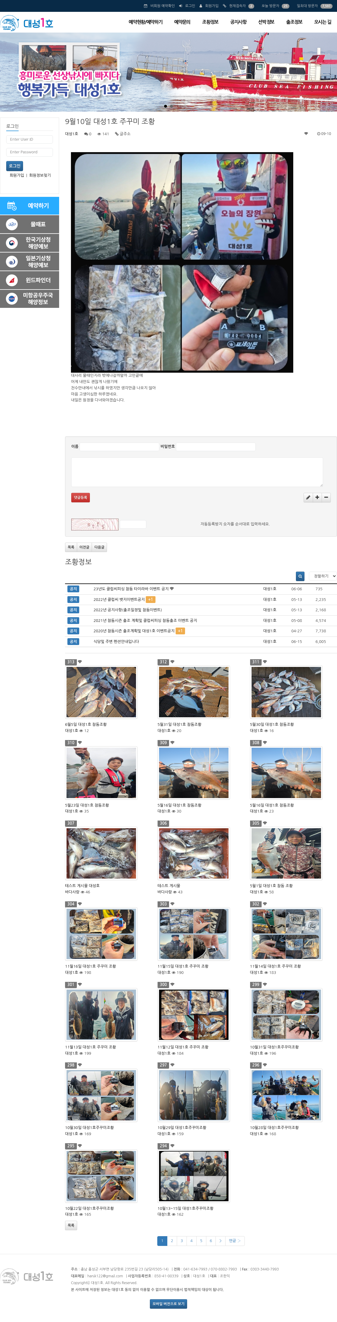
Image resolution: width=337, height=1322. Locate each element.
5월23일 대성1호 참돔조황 (87, 805)
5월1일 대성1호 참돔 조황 (271, 886)
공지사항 (238, 22)
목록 (71, 547)
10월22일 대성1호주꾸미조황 (89, 1208)
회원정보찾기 (40, 175)
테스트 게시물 (169, 886)
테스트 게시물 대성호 (82, 886)
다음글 (99, 547)
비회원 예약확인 (162, 6)
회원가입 (211, 6)
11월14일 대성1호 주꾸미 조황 (275, 966)
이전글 (85, 547)
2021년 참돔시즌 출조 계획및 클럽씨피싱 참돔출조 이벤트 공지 (145, 621)
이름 (74, 446)
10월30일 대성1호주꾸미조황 (89, 1128)
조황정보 (210, 22)
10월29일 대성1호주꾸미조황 (182, 1128)
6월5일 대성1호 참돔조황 (86, 724)
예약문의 (182, 22)
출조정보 (294, 22)
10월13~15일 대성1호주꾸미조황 (186, 1208)
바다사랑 (72, 892)
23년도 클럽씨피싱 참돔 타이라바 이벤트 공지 (130, 589)
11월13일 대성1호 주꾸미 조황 (90, 1047)
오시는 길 (322, 22)
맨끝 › (235, 1241)
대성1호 (71, 134)
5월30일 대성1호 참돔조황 (272, 724)
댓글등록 (80, 497)
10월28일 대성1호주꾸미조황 (274, 1128)
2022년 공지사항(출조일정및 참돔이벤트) (127, 610)
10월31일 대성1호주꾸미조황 (274, 1047)
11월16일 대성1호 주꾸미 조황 (90, 966)
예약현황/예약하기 (145, 22)
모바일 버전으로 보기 (168, 1304)
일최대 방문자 (307, 6)
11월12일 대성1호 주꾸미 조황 (183, 1047)
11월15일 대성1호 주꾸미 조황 (183, 966)
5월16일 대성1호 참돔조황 (180, 805)
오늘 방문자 (270, 6)
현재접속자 (237, 6)
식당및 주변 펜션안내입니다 (116, 642)
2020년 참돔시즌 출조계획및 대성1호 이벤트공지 (133, 631)
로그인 (190, 6)
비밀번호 (168, 446)
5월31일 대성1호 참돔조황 (180, 724)
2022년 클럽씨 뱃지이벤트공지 (119, 600)
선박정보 (266, 22)
